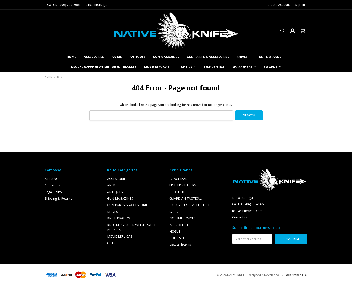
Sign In (300, 4)
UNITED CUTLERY (182, 185)
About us (51, 179)
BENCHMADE (179, 179)
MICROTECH (178, 225)
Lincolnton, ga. (96, 4)
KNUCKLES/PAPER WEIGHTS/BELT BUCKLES (103, 66)
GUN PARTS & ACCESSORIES (208, 57)
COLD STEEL (178, 238)
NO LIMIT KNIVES (182, 218)
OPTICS (188, 66)
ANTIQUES (137, 57)
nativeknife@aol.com (247, 211)
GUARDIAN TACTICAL (185, 198)
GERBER (175, 212)
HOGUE (174, 231)
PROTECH (176, 192)
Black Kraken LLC (295, 275)
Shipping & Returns (58, 198)
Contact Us (53, 185)
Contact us (240, 217)
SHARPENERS (244, 66)
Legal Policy (53, 192)
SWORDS (272, 66)
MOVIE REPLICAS (158, 66)
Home (71, 57)
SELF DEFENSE (214, 66)
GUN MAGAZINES (166, 57)
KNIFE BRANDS (272, 57)
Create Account (279, 4)
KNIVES (244, 57)
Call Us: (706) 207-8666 (64, 4)
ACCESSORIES (94, 57)
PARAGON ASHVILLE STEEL (189, 205)
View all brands (180, 244)
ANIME (117, 57)
